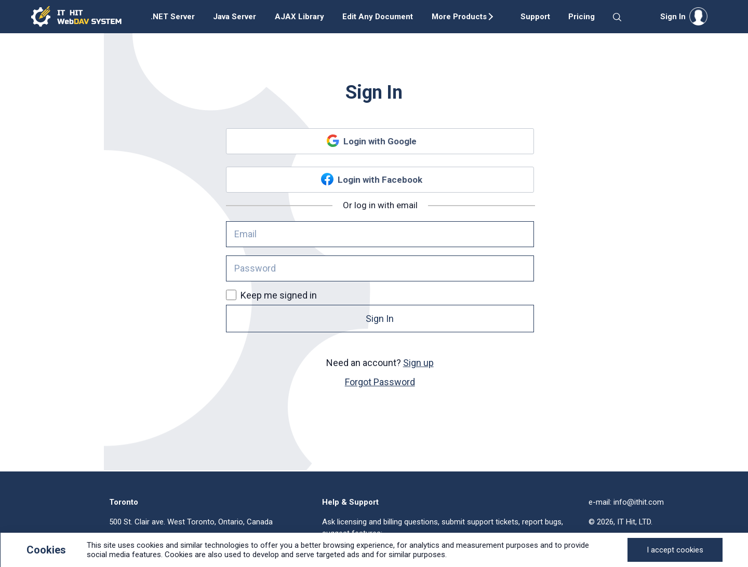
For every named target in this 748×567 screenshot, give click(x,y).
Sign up (418, 362)
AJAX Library (299, 16)
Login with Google (380, 141)
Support (535, 16)
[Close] (675, 550)
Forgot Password (380, 381)
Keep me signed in (271, 295)
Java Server (234, 16)
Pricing (581, 16)
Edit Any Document (377, 16)
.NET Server (173, 16)
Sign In (380, 318)
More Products (459, 16)
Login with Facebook (380, 179)
